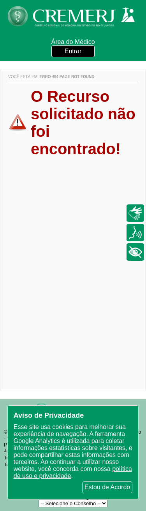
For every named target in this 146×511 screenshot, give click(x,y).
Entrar (73, 51)
